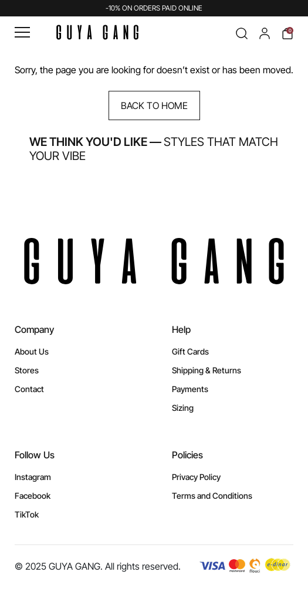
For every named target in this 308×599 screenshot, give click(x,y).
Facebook (32, 496)
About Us (32, 351)
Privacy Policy (196, 477)
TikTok (27, 514)
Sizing (183, 408)
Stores (27, 370)
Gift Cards (190, 351)
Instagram (33, 477)
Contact (29, 389)
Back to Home (154, 105)
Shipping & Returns (206, 370)
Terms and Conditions (212, 496)
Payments (190, 389)
